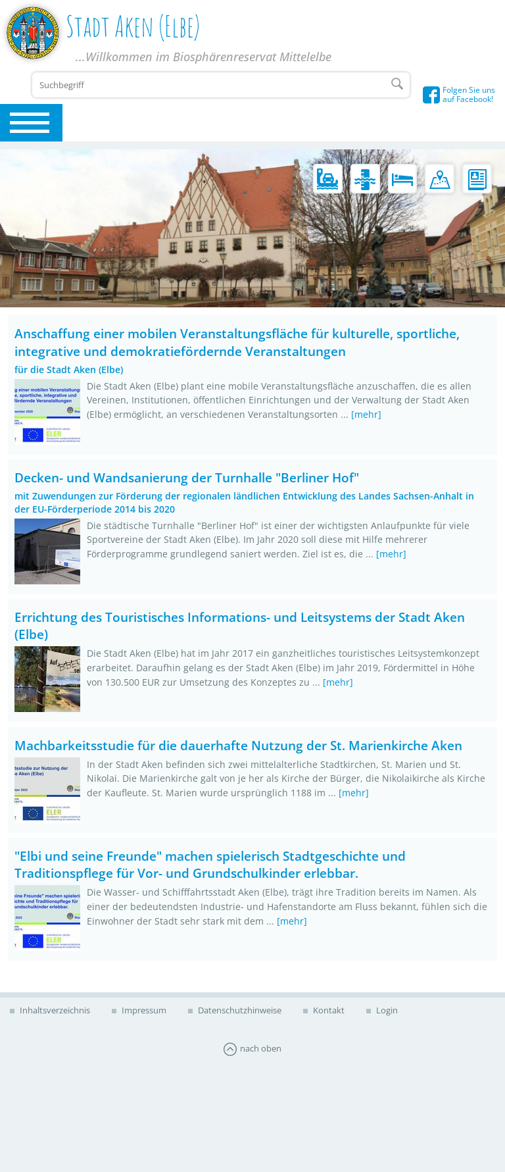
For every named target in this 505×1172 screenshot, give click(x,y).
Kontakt (328, 1010)
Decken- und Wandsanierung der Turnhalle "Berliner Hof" (186, 477)
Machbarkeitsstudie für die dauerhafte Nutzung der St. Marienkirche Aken (238, 745)
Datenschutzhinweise (238, 1010)
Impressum (143, 1010)
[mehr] (366, 414)
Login (386, 1010)
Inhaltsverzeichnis (54, 1010)
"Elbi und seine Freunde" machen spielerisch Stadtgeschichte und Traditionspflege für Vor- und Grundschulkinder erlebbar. (210, 864)
